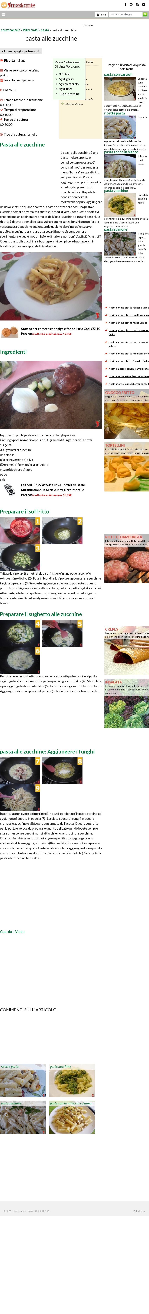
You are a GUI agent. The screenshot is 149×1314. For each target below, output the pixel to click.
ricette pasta (10, 1067)
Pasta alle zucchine (22, 144)
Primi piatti (30, 30)
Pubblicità (139, 1211)
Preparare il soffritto (24, 511)
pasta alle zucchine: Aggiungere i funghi (47, 751)
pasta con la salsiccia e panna (71, 1103)
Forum (102, 14)
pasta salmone (11, 1103)
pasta (45, 30)
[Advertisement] (41, 25)
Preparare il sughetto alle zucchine (41, 614)
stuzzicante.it (11, 30)
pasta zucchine (60, 1067)
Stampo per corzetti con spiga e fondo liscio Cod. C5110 (60, 329)
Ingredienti (13, 351)
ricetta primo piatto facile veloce (128, 322)
